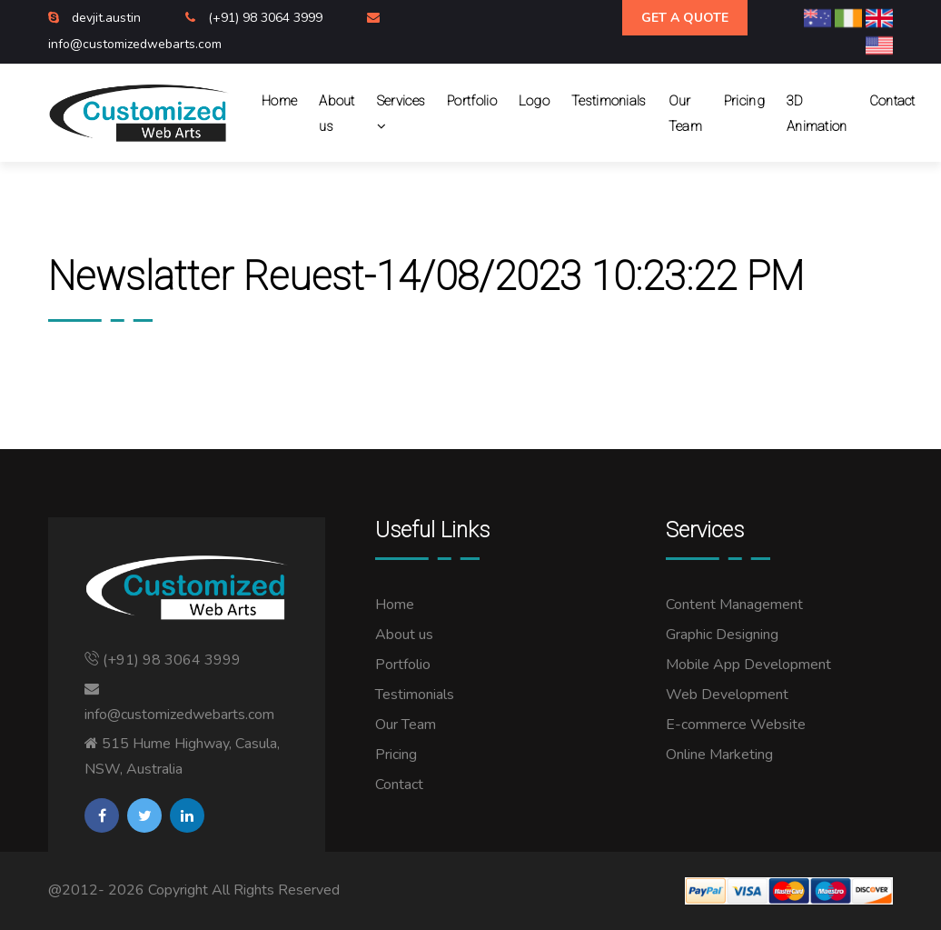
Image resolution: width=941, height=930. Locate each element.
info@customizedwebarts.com (135, 44)
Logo (534, 101)
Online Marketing (719, 755)
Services (401, 114)
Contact (892, 101)
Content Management (734, 605)
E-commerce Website (736, 725)
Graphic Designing (722, 635)
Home (279, 101)
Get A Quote (684, 17)
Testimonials (609, 101)
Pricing (744, 101)
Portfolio (472, 101)
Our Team (685, 114)
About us (337, 114)
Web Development (727, 695)
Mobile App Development (748, 665)
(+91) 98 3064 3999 (267, 17)
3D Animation (817, 114)
